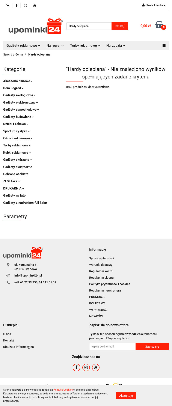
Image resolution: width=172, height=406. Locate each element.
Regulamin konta (100, 271)
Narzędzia (115, 46)
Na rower (55, 46)
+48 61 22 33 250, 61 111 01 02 (35, 282)
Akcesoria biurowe (18, 81)
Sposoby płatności (101, 258)
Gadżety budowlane (18, 117)
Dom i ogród (13, 88)
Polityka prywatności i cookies (109, 284)
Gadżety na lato (14, 195)
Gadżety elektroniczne (20, 102)
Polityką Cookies (63, 389)
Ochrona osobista (15, 174)
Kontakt (8, 340)
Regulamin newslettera (105, 290)
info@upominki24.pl (28, 275)
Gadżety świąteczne (17, 167)
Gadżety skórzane (17, 160)
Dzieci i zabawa (15, 124)
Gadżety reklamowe (23, 46)
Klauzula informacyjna (18, 347)
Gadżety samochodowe (21, 109)
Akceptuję (126, 395)
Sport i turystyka (16, 131)
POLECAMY (97, 303)
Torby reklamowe (85, 46)
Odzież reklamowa (17, 138)
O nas (7, 334)
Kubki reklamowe (17, 153)
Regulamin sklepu (101, 277)
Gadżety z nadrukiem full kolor (25, 203)
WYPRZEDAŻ (98, 309)
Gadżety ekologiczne (19, 95)
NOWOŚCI (96, 316)
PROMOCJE (97, 297)
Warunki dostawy (100, 264)
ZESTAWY (11, 181)
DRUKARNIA (13, 188)
